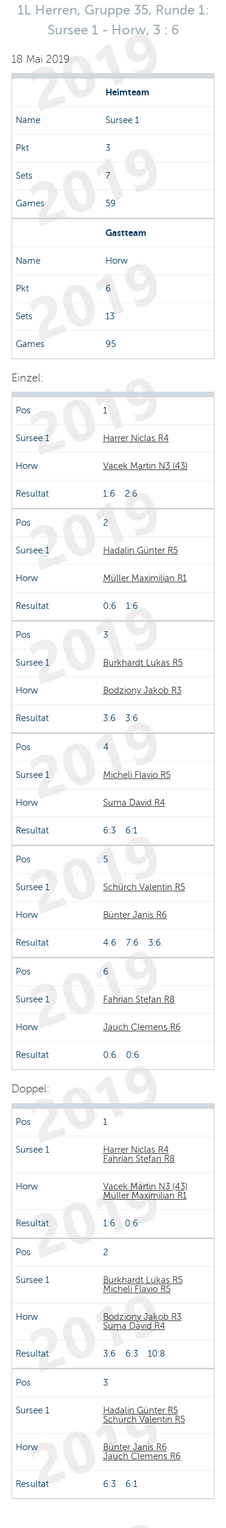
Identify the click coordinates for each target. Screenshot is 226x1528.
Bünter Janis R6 (135, 915)
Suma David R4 (134, 802)
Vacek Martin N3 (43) (145, 466)
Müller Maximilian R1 (145, 578)
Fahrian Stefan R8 (139, 999)
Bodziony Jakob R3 (142, 690)
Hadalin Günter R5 (140, 550)
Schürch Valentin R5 (144, 887)
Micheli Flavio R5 (137, 775)
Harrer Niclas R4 (136, 438)
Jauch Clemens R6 (142, 1027)
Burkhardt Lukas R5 (143, 662)
